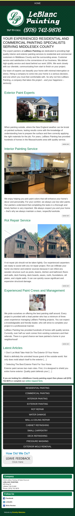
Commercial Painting (37, 393)
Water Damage (37, 415)
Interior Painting (37, 399)
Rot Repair (37, 409)
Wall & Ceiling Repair (37, 420)
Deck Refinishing (37, 436)
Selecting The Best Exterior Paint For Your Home (29, 364)
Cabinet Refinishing (37, 425)
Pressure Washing (37, 441)
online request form (34, 381)
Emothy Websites (18, 512)
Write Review (11, 505)
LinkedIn (9, 502)
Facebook (9, 498)
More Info (66, 144)
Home (37, 3)
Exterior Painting (37, 404)
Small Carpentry (37, 431)
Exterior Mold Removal (38, 446)
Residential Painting (37, 388)
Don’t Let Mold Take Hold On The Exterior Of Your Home (32, 352)
